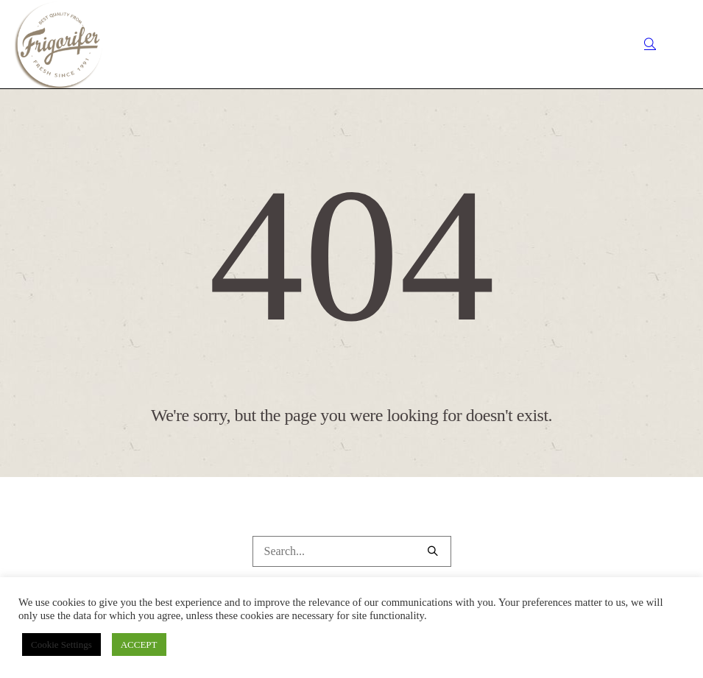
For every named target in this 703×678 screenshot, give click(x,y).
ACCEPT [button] (139, 644)
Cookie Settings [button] (61, 644)
